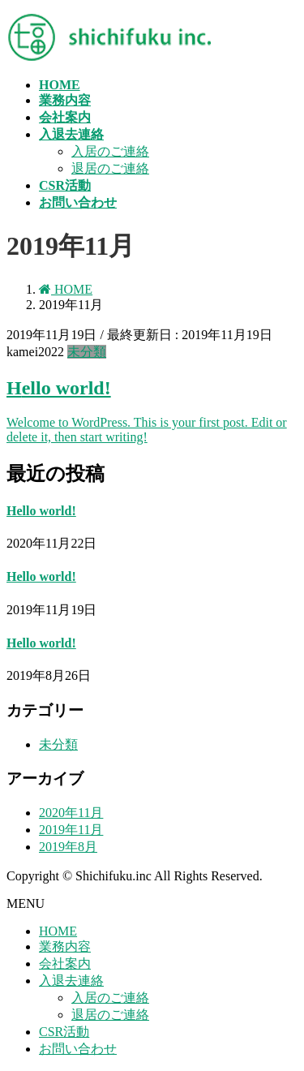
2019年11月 (71, 830)
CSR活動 (64, 1032)
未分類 (86, 352)
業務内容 (65, 946)
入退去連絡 (71, 980)
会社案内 (65, 963)
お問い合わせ (78, 1049)
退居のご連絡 (110, 168)
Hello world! (58, 387)
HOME (58, 931)
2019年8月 (68, 847)
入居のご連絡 (110, 151)
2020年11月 (71, 812)
